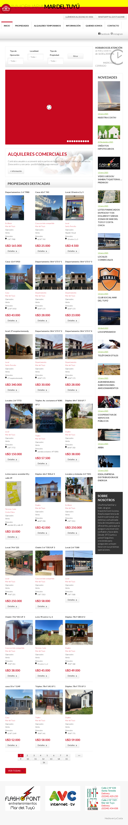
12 (43, 759)
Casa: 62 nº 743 (42, 192)
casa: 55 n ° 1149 (12, 686)
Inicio (7, 25)
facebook (104, 34)
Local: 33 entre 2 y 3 (74, 192)
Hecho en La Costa (114, 818)
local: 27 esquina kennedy (17, 331)
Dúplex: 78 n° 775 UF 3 (75, 686)
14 (59, 759)
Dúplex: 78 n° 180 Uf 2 (75, 617)
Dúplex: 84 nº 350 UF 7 (75, 400)
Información (73, 25)
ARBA (101, 447)
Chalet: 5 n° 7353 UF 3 (45, 547)
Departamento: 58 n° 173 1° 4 (78, 331)
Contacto (113, 25)
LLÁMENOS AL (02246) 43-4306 (79, 17)
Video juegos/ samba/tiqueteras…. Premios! (110, 179)
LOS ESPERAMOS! (107, 332)
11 (35, 759)
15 (66, 759)
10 (28, 759)
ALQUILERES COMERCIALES (37, 154)
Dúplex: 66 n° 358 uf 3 (45, 474)
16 (44, 762)
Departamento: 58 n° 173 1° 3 (78, 261)
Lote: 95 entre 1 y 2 (44, 617)
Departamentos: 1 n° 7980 (17, 192)
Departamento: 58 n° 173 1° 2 (48, 331)
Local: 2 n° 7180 (72, 547)
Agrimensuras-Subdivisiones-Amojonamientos (108, 385)
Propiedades (22, 25)
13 (51, 759)
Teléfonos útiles (108, 355)
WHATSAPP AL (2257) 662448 (111, 17)
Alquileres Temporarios (47, 25)
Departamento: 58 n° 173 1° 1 (48, 261)
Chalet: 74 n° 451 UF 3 (15, 617)
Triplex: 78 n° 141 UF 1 (45, 686)
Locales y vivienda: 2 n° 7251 (78, 474)
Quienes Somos (94, 25)
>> (79, 755)
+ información (16, 171)
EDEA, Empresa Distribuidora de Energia (108, 477)
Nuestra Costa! (107, 117)
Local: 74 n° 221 (12, 547)
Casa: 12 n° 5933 (12, 261)
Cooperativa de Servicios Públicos (107, 417)
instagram (117, 34)
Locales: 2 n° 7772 (13, 400)
